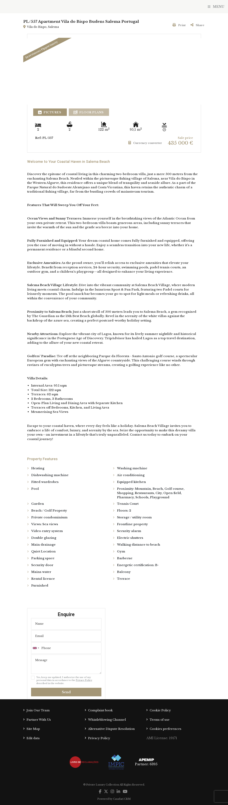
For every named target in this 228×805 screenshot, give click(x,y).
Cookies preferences (165, 729)
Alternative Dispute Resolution (111, 729)
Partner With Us (39, 719)
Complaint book (100, 710)
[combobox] (66, 648)
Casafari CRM (122, 798)
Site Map (33, 729)
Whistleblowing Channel (107, 719)
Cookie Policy (160, 710)
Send (66, 692)
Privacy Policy (84, 680)
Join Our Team (38, 710)
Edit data (33, 738)
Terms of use (160, 719)
